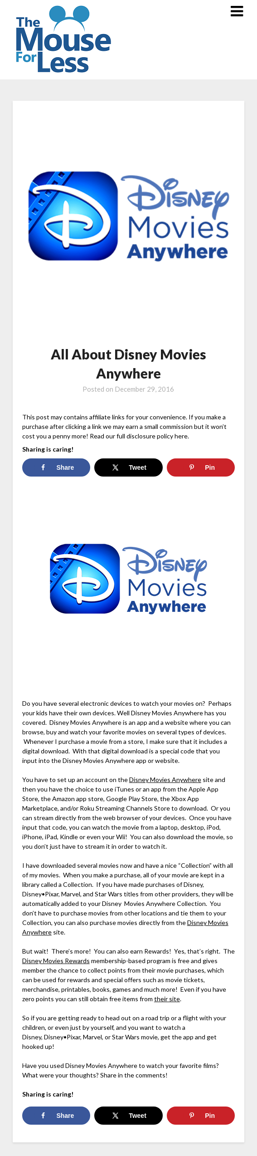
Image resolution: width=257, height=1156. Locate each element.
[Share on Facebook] (56, 467)
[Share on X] (128, 467)
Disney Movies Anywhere (165, 779)
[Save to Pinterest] (201, 467)
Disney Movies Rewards (56, 960)
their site (167, 999)
